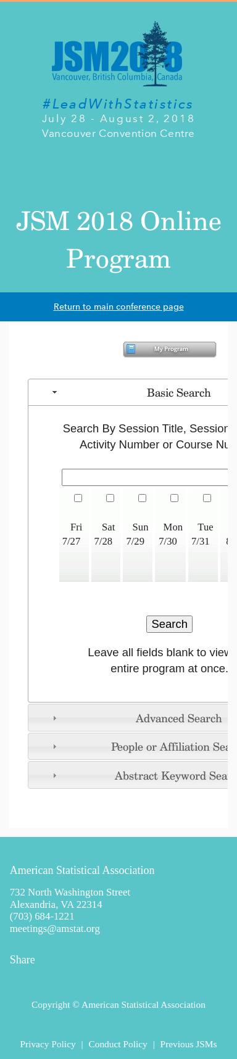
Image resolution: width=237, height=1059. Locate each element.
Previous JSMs (188, 1044)
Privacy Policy (47, 1044)
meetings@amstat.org (55, 928)
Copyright (50, 1004)
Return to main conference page (119, 307)
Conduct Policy (117, 1044)
